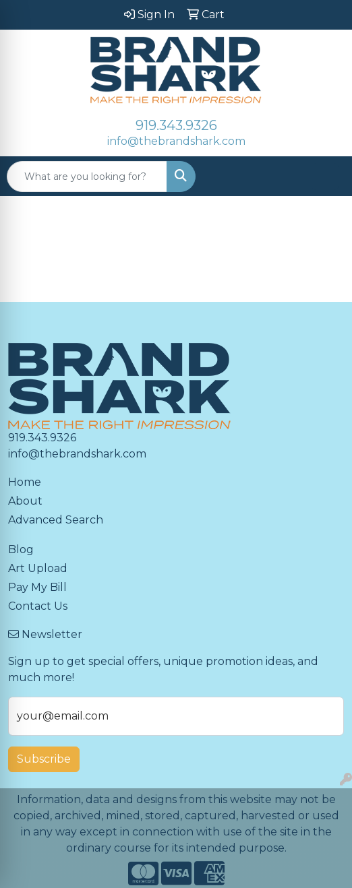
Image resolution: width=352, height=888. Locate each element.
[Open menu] (325, 176)
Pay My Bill (37, 587)
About (25, 501)
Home (24, 482)
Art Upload (37, 568)
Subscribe (44, 759)
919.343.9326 (176, 125)
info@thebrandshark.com (176, 141)
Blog (21, 549)
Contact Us (37, 606)
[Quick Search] (87, 176)
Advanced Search (55, 519)
